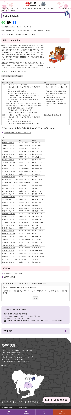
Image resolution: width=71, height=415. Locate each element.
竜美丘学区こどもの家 (8, 171)
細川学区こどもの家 (8, 219)
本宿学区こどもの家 (8, 154)
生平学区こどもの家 (8, 174)
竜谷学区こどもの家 (8, 160)
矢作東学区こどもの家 (8, 242)
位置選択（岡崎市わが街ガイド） (18, 132)
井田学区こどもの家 (8, 142)
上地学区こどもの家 (8, 151)
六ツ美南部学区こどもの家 (10, 199)
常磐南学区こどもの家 (8, 233)
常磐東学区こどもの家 (8, 213)
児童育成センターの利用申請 (13, 273)
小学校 (35, 8)
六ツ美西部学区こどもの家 (10, 259)
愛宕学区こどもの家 (8, 211)
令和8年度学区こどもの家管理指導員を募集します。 (20, 34)
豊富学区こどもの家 (8, 262)
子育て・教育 (22, 8)
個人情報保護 (31, 402)
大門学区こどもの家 (8, 239)
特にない (9, 291)
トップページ (13, 8)
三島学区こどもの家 (8, 253)
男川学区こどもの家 (8, 165)
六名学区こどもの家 (8, 168)
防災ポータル (62, 413)
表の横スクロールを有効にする (12, 76)
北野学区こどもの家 (8, 202)
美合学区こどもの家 (8, 225)
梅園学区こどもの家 (8, 157)
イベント (44, 413)
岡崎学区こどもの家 (8, 185)
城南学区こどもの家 (8, 145)
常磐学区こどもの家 (8, 216)
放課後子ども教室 (9, 277)
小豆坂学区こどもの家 (8, 222)
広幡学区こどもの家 (8, 148)
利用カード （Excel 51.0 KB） (15, 71)
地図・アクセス (8, 365)
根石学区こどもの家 (8, 205)
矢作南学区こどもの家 (8, 196)
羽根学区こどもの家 (8, 228)
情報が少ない (55, 291)
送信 (35, 298)
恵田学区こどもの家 (8, 256)
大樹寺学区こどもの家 (8, 248)
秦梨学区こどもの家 (8, 250)
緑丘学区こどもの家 (8, 208)
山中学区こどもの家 (8, 191)
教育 (29, 8)
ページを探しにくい (40, 291)
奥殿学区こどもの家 (8, 236)
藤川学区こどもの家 (8, 231)
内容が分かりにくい (23, 291)
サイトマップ (7, 402)
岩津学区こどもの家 (8, 194)
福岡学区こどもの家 (8, 245)
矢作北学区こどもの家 (8, 162)
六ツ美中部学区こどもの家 (10, 179)
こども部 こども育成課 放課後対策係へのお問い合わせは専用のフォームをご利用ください (34, 320)
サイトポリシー (19, 402)
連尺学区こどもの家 (8, 188)
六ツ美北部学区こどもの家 (10, 182)
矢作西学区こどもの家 (8, 177)
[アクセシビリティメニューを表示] (67, 13)
